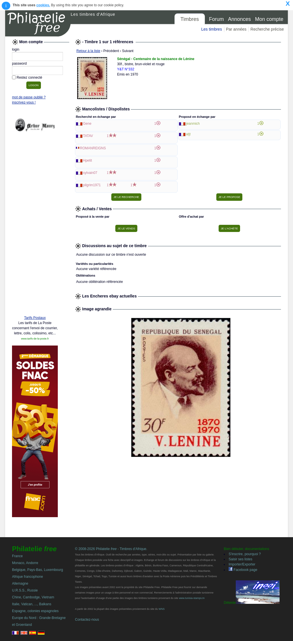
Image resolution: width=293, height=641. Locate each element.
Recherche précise (267, 29)
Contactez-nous (87, 620)
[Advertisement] (35, 223)
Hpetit (87, 160)
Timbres (190, 19)
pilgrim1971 (92, 185)
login (15, 49)
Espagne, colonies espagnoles (35, 611)
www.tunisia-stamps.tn (192, 598)
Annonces (239, 19)
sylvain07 (90, 173)
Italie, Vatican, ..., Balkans (31, 604)
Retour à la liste (88, 51)
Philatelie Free (38, 23)
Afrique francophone (27, 577)
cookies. (43, 5)
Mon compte (269, 19)
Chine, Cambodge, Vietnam (33, 597)
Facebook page (243, 570)
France (17, 556)
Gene (87, 124)
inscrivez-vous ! (24, 102)
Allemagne (20, 584)
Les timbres (211, 29)
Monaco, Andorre (25, 563)
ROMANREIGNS (93, 148)
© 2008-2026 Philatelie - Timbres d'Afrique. (111, 549)
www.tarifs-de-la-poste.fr (35, 338)
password (19, 63)
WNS (162, 609)
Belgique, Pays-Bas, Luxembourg (37, 570)
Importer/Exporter (242, 564)
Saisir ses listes (240, 559)
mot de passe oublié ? (28, 97)
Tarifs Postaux (34, 318)
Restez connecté (29, 78)
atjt (188, 134)
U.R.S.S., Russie (25, 590)
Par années (236, 29)
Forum (216, 19)
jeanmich (193, 124)
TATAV (88, 136)
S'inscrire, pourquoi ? (245, 554)
